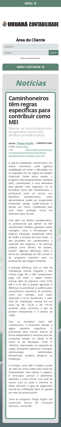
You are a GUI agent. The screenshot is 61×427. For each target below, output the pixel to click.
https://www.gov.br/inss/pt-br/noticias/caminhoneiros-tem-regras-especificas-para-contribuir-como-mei (30, 152)
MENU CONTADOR (30, 67)
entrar (53, 52)
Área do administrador (30, 58)
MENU (30, 3)
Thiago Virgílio (25, 143)
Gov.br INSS (22, 146)
